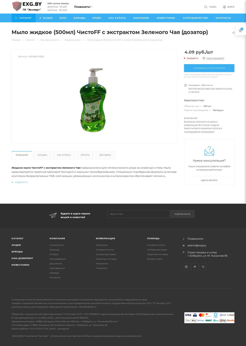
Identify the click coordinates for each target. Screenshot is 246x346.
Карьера (54, 272)
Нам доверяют (22, 258)
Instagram (186, 266)
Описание (22, 155)
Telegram (194, 266)
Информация (105, 238)
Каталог (18, 238)
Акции (16, 245)
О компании (56, 245)
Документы (56, 263)
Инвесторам (20, 265)
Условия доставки (106, 254)
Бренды (17, 251)
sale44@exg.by (196, 245)
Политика (101, 268)
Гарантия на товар (106, 259)
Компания (57, 238)
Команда (55, 249)
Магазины (101, 245)
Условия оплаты (105, 249)
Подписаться (182, 214)
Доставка (105, 155)
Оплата (85, 155)
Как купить (64, 155)
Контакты (55, 277)
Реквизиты (102, 263)
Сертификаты (57, 268)
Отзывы (42, 155)
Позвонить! (82, 6)
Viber (203, 266)
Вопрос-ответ (154, 259)
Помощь (153, 238)
